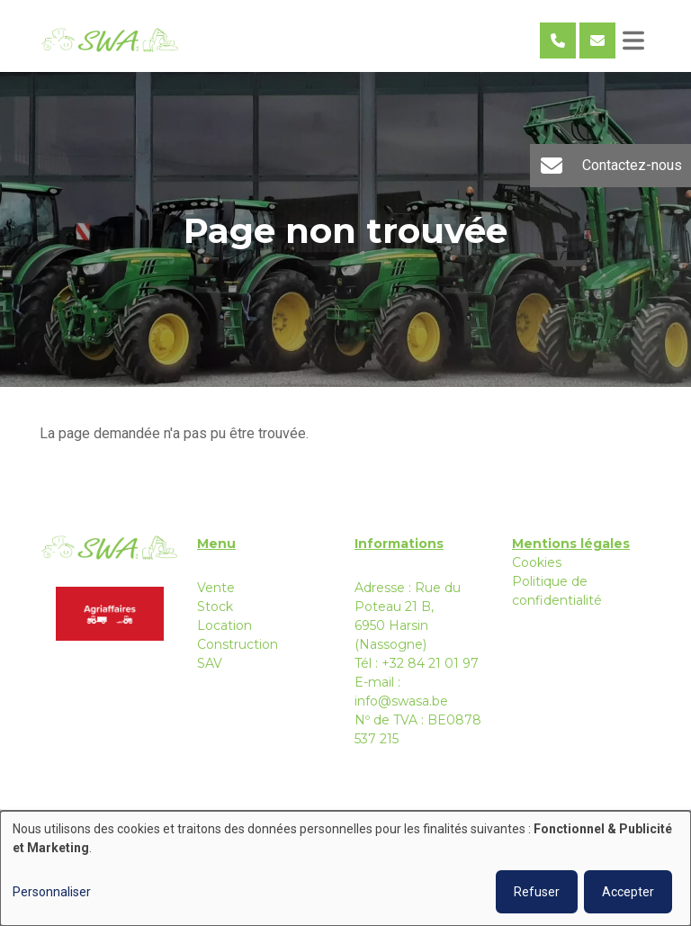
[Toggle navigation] (633, 40)
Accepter (628, 892)
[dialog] (345, 868)
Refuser (537, 892)
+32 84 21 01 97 (430, 663)
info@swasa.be (401, 701)
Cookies (536, 562)
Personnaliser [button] (52, 892)
